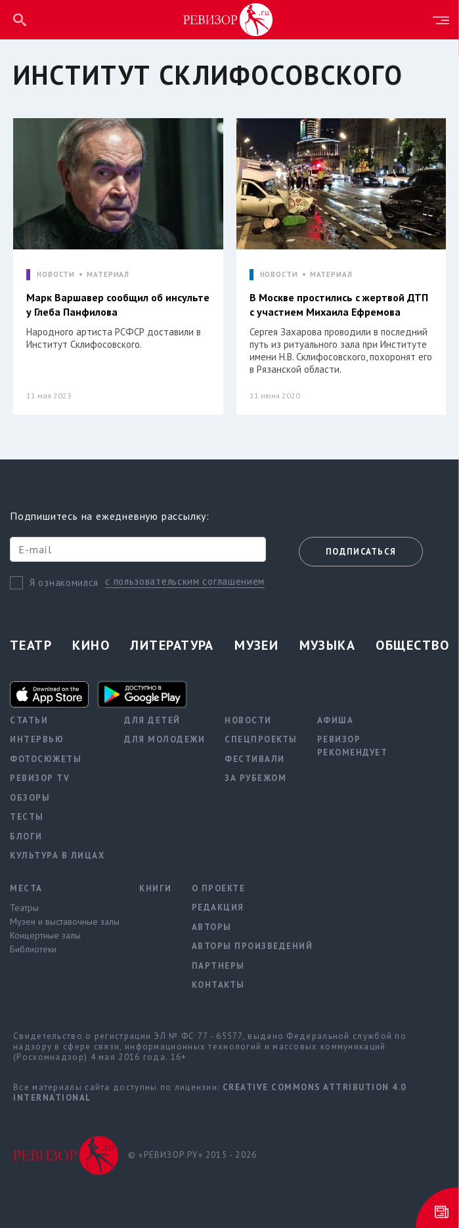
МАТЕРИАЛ (108, 274)
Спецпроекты (261, 739)
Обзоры (30, 797)
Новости (248, 720)
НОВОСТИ (56, 274)
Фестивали (255, 759)
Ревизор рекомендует (352, 746)
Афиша (335, 720)
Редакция (218, 907)
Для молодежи (164, 739)
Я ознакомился (64, 582)
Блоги (26, 836)
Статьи (29, 720)
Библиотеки (33, 949)
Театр (31, 645)
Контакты (218, 984)
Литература (171, 645)
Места (26, 888)
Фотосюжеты (45, 759)
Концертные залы (45, 935)
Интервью (37, 739)
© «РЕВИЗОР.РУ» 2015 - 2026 (192, 1154)
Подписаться (361, 551)
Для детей (152, 720)
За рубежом (255, 778)
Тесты (27, 816)
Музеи (256, 645)
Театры (24, 908)
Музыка (327, 645)
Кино (91, 645)
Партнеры (218, 965)
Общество (412, 645)
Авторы (212, 927)
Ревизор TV (40, 778)
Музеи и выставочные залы (65, 921)
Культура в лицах (57, 855)
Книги (155, 888)
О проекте (219, 888)
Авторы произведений (252, 946)
